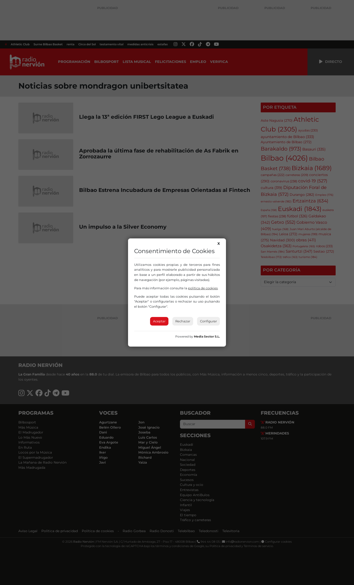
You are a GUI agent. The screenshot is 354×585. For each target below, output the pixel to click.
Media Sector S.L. (207, 336)
